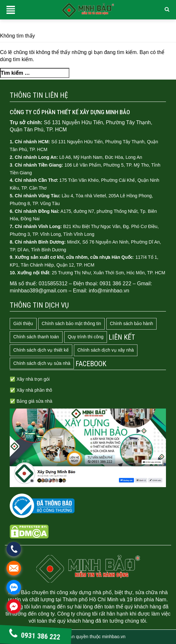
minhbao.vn (113, 636)
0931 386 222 (35, 636)
